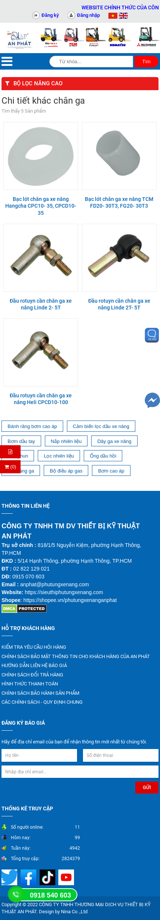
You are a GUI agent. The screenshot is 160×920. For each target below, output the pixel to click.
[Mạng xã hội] (29, 877)
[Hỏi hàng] (10, 451)
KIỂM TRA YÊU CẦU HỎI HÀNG (33, 647)
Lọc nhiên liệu (59, 456)
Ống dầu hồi (103, 456)
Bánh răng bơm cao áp (32, 426)
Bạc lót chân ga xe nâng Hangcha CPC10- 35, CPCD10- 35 (40, 206)
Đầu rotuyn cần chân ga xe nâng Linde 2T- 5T (119, 304)
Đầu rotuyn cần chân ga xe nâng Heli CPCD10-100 (41, 398)
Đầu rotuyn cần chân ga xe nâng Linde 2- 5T (41, 304)
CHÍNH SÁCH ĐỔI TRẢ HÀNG (32, 675)
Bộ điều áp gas (66, 471)
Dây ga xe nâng (114, 441)
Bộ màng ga (20, 471)
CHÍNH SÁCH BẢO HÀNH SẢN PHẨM (40, 693)
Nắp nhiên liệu (66, 441)
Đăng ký (50, 15)
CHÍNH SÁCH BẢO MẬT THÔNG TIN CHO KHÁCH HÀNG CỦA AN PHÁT (75, 656)
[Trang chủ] (20, 38)
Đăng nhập (88, 15)
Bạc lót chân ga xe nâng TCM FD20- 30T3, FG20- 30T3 (119, 202)
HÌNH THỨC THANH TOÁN (29, 684)
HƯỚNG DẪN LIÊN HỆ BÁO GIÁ (34, 665)
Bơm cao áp (111, 471)
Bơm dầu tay (21, 441)
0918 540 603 (50, 895)
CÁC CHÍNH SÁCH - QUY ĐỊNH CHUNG (42, 702)
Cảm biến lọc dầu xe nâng (101, 426)
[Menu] (6, 61)
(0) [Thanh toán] (10, 467)
